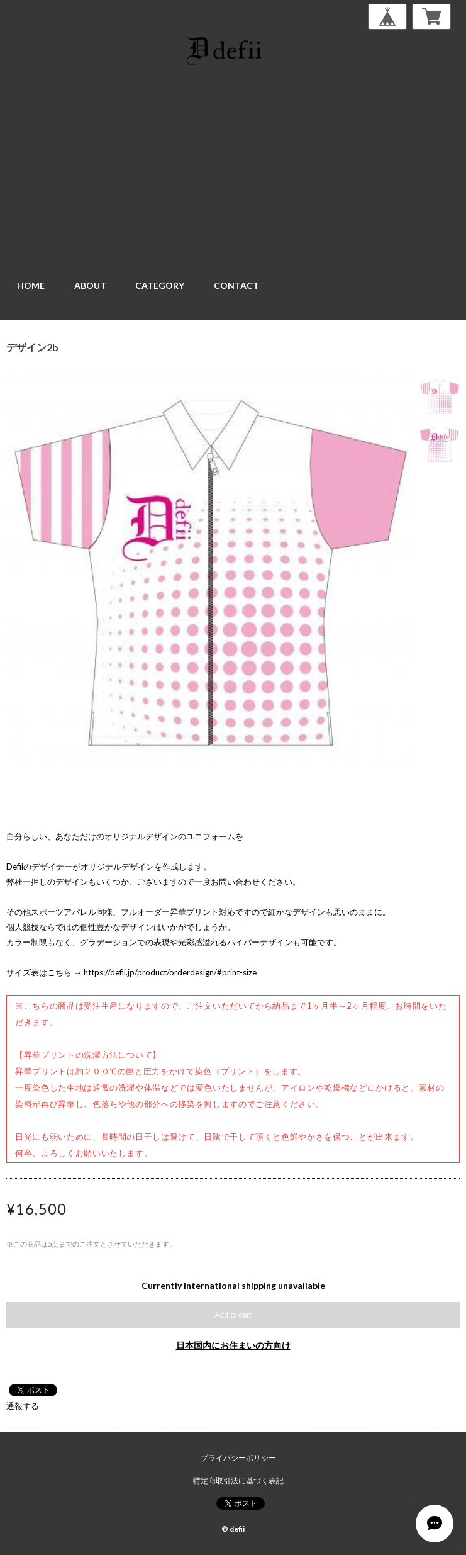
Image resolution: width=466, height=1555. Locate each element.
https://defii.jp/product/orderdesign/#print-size (170, 972)
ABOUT (90, 285)
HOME (31, 285)
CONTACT (236, 285)
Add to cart (232, 1315)
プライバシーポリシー (238, 1457)
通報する (22, 1406)
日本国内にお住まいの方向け (233, 1345)
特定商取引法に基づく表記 (238, 1480)
